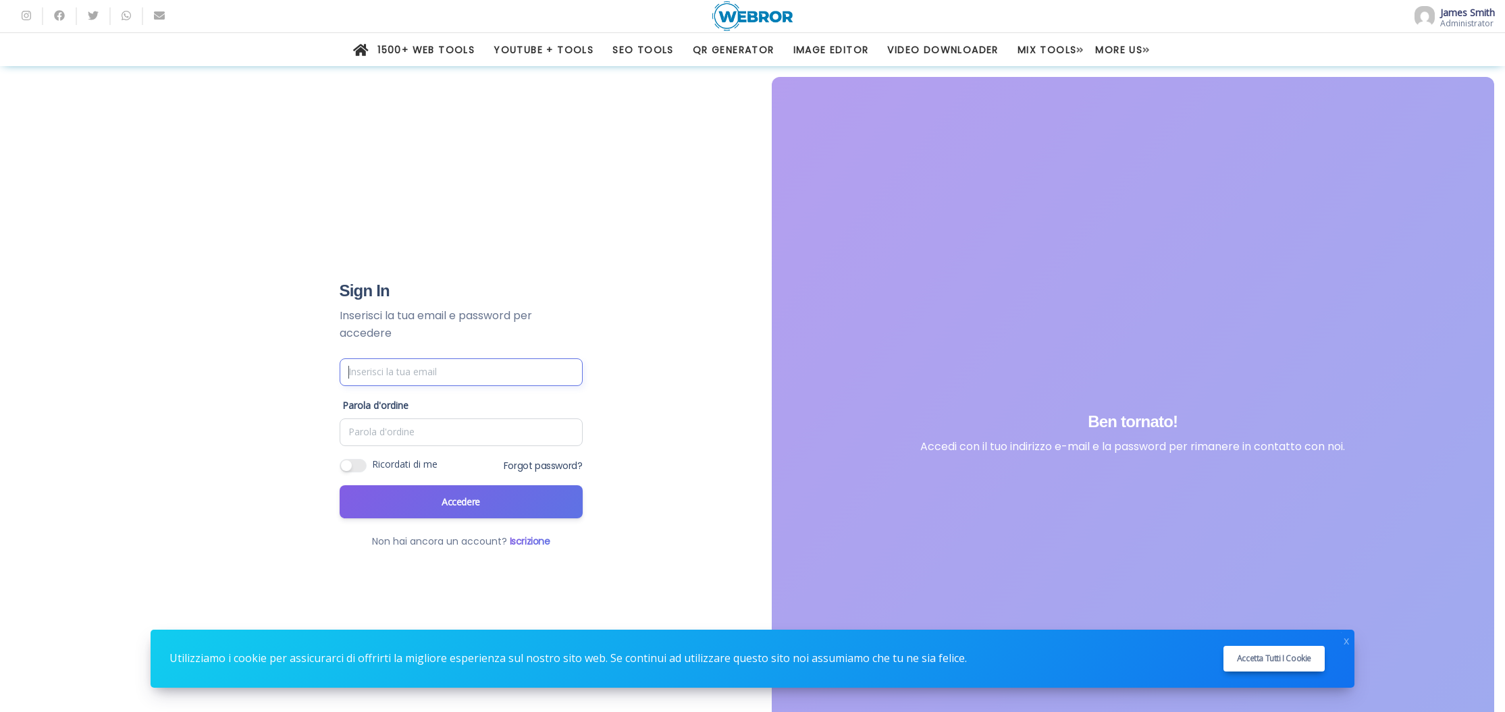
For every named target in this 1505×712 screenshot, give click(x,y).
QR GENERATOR (733, 50)
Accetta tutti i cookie (1274, 658)
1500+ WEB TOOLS (426, 50)
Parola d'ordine (375, 405)
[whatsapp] (126, 16)
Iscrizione (530, 541)
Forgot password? (543, 465)
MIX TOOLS (1047, 50)
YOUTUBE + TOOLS (543, 50)
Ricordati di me (405, 464)
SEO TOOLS (643, 50)
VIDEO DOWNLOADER (942, 50)
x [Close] (1346, 639)
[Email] (159, 16)
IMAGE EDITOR (831, 50)
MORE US (1118, 50)
